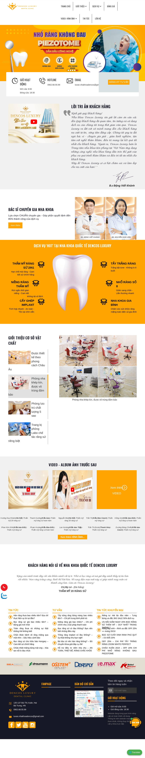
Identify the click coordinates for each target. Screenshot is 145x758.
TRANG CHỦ (65, 6)
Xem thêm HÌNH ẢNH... (73, 537)
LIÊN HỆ (98, 18)
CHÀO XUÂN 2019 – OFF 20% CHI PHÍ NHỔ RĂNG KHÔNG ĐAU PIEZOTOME (119, 670)
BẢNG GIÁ (111, 6)
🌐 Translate (134, 752)
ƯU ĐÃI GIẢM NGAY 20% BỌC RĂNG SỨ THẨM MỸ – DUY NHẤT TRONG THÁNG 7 (119, 644)
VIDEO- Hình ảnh (68, 18)
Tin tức (86, 18)
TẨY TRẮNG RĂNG (123, 263)
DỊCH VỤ (95, 6)
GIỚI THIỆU (80, 6)
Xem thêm (15, 225)
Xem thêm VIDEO (116, 488)
